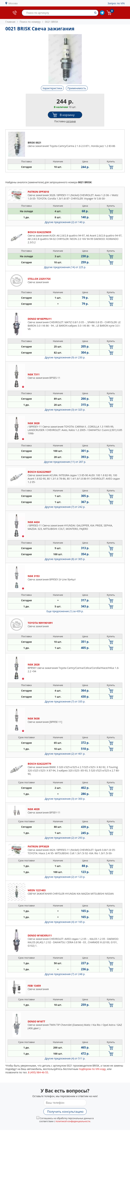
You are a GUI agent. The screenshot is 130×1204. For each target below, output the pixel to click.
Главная (10, 21)
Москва (13, 3)
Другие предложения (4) (65, 922)
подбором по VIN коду (92, 1069)
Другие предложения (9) (65, 357)
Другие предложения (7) (65, 507)
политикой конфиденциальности (72, 1121)
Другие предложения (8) (65, 559)
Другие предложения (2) (65, 222)
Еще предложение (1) (65, 611)
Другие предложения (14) (65, 267)
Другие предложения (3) (65, 409)
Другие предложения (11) (65, 461)
